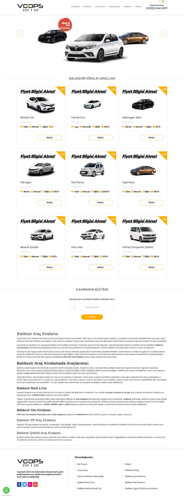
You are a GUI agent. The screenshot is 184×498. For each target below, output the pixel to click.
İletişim (138, 6)
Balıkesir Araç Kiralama (135, 476)
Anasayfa (75, 6)
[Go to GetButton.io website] (6, 495)
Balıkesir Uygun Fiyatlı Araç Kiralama (141, 488)
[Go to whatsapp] (6, 490)
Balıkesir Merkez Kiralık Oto (89, 488)
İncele (50, 137)
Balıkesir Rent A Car (86, 482)
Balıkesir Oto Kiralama (135, 482)
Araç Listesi (100, 6)
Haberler (127, 6)
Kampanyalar (114, 6)
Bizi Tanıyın (82, 464)
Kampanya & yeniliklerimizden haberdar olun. (92, 299)
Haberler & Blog (132, 470)
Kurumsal (87, 6)
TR (163, 1)
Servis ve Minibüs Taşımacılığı (90, 476)
